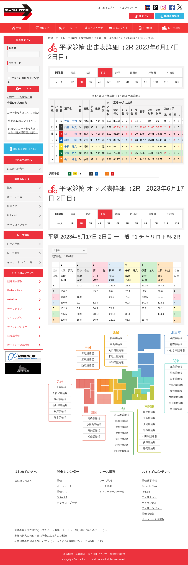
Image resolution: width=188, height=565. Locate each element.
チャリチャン (14, 308)
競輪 (9, 187)
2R (81, 82)
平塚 (102, 72)
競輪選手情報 (14, 281)
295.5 (64, 314)
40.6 (160, 291)
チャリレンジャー (17, 326)
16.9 (79, 296)
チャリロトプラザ (17, 224)
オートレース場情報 (18, 344)
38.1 (127, 314)
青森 (73, 72)
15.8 (79, 319)
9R (145, 82)
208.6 (96, 314)
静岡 (117, 72)
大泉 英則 (70, 120)
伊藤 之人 (70, 152)
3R (90, 82)
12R (177, 82)
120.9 (112, 319)
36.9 (95, 319)
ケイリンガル (14, 317)
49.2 (95, 291)
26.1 (127, 291)
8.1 (78, 308)
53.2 (79, 285)
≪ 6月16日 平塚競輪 (103, 95)
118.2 (161, 302)
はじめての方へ (106, 7)
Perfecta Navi (14, 290)
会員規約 (68, 554)
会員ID (12, 48)
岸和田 (152, 72)
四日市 (134, 72)
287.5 (144, 319)
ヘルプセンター (128, 7)
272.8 (96, 285)
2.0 (78, 302)
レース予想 (13, 243)
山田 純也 (70, 159)
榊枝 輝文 (70, 146)
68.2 (143, 308)
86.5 (95, 308)
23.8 (127, 285)
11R (166, 82)
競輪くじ (12, 206)
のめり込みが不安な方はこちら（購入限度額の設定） (23, 130)
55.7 (127, 319)
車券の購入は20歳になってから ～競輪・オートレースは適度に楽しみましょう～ (62, 530)
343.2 (64, 296)
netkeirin (12, 299)
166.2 (64, 291)
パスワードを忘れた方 (19, 97)
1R (72, 82)
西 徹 (70, 133)
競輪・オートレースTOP (62, 37)
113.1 (144, 291)
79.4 (111, 308)
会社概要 (80, 554)
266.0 (64, 302)
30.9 (79, 314)
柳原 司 (70, 140)
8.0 (110, 291)
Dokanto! (12, 215)
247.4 (112, 285)
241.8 (144, 302)
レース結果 (13, 253)
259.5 (144, 296)
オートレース (14, 196)
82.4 (95, 302)
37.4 (160, 296)
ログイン (23, 88)
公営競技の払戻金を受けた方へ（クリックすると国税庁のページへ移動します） (59, 541)
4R (99, 82)
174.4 (161, 314)
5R (108, 82)
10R (155, 82)
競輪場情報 (13, 335)
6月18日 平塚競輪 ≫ (129, 95)
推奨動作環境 (117, 554)
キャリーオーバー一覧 (19, 262)
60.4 (127, 302)
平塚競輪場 (84, 37)
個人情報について (98, 554)
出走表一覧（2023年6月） (108, 37)
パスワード (15, 63)
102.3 (64, 308)
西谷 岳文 (70, 127)
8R (136, 82)
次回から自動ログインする (23, 80)
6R (118, 82)
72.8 (127, 296)
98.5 (111, 296)
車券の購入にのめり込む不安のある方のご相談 (40, 535)
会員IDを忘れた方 (17, 102)
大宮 (88, 72)
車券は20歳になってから (22, 120)
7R (127, 82)
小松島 (170, 72)
